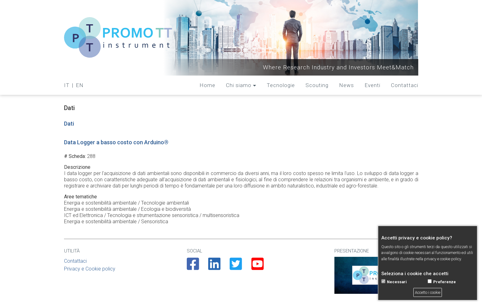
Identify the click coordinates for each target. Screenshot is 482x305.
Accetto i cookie (427, 292)
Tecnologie (281, 85)
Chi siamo (238, 85)
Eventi (372, 85)
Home (207, 85)
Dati (69, 123)
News (346, 85)
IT (67, 85)
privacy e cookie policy (442, 258)
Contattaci (404, 85)
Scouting (316, 85)
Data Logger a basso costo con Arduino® (116, 142)
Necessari (397, 282)
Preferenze (444, 282)
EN (80, 85)
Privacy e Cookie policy (89, 269)
